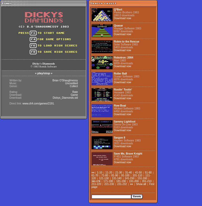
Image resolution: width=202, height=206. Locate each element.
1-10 (99, 172)
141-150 (129, 178)
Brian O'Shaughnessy (65, 80)
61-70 (95, 175)
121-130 (104, 178)
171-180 (108, 181)
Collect (74, 86)
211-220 (96, 184)
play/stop (43, 73)
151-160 (142, 178)
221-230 (109, 184)
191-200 (134, 181)
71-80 (105, 175)
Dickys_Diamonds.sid (65, 97)
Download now (122, 18)
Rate (75, 92)
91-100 (125, 175)
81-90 (114, 175)
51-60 (148, 172)
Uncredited (71, 83)
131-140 (117, 178)
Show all (141, 184)
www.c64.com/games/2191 (38, 103)
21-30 (118, 172)
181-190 (121, 181)
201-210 (147, 181)
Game (74, 94)
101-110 (137, 175)
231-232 (122, 184)
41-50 (138, 172)
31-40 (128, 172)
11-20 (108, 172)
